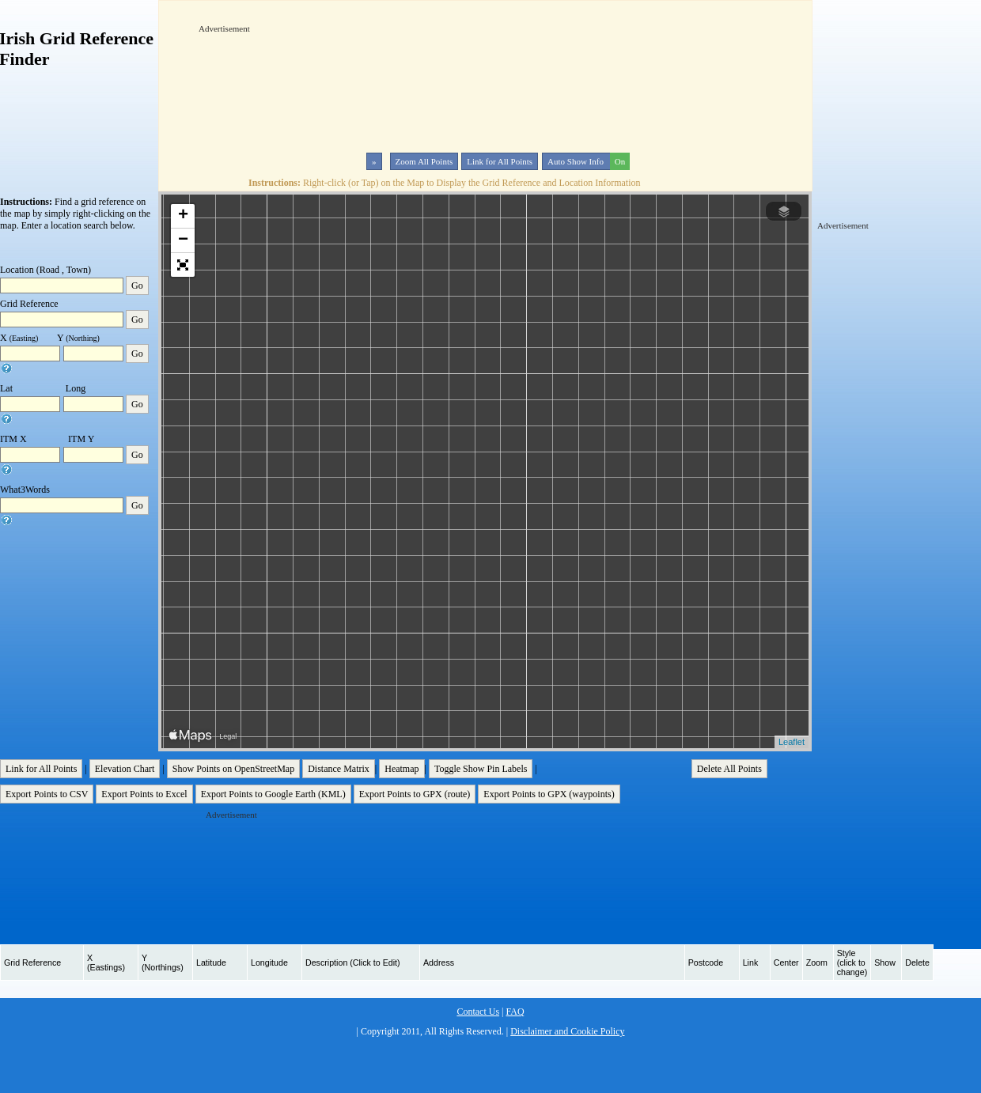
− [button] (183, 240)
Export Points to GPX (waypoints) (548, 794)
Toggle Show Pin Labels (481, 768)
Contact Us (477, 1011)
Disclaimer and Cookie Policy (567, 1031)
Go (137, 285)
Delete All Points (729, 768)
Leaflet (791, 742)
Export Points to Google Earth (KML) (273, 794)
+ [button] (183, 216)
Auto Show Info (587, 161)
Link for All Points (499, 161)
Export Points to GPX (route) (415, 794)
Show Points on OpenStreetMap (233, 768)
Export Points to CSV (47, 794)
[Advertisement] (252, 84)
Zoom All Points (424, 161)
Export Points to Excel (144, 794)
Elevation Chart (125, 768)
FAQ (515, 1011)
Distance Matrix (338, 768)
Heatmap (401, 768)
